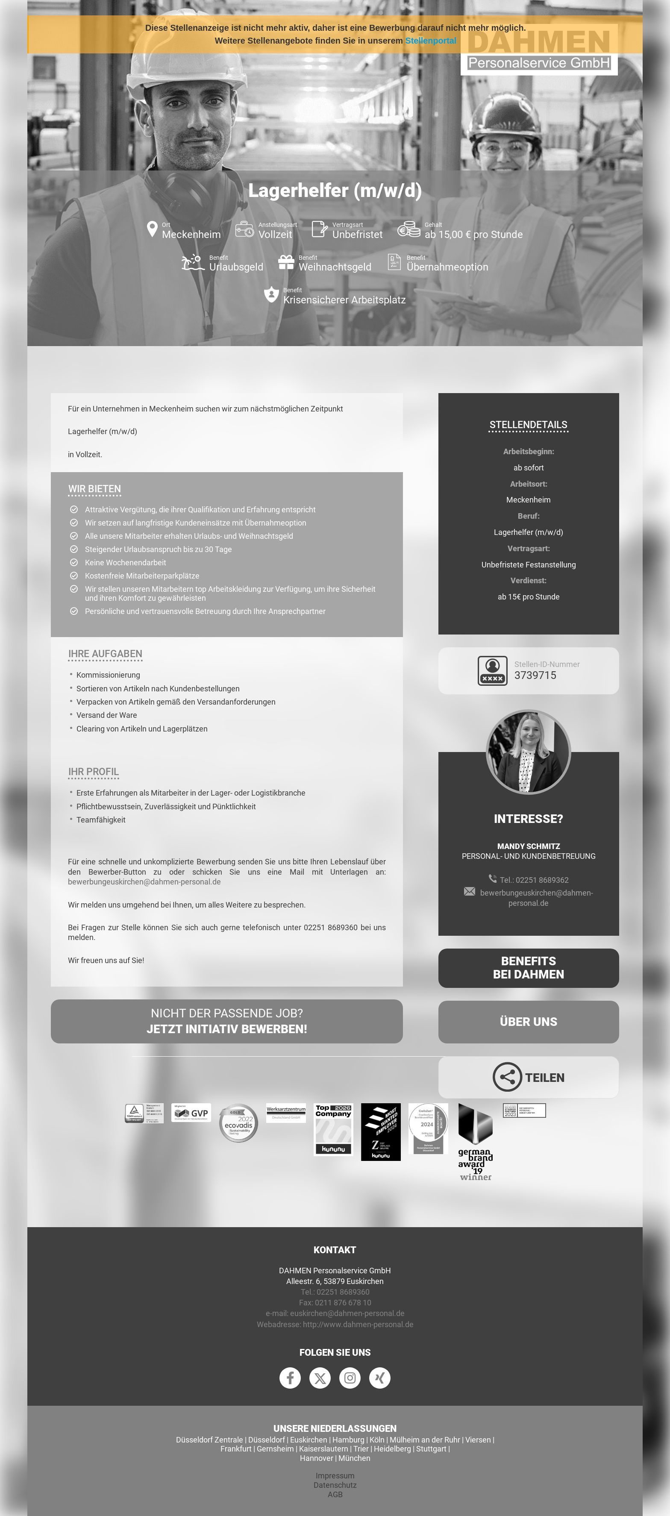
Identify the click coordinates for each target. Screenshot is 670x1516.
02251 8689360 (343, 1291)
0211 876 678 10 (343, 1302)
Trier (361, 1448)
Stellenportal (431, 40)
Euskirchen (308, 1439)
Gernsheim (275, 1448)
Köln (377, 1439)
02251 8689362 (542, 880)
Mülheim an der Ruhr (425, 1439)
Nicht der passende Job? (227, 1021)
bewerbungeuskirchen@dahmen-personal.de (144, 881)
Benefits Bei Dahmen (528, 967)
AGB (335, 1494)
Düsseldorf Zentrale (209, 1439)
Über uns (529, 1022)
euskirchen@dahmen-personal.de (347, 1313)
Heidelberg (392, 1448)
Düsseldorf (266, 1439)
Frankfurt (236, 1448)
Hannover (316, 1458)
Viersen (478, 1439)
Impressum (335, 1475)
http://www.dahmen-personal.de (358, 1324)
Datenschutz (335, 1485)
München (354, 1458)
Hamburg (348, 1439)
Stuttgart (431, 1448)
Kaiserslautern (323, 1448)
